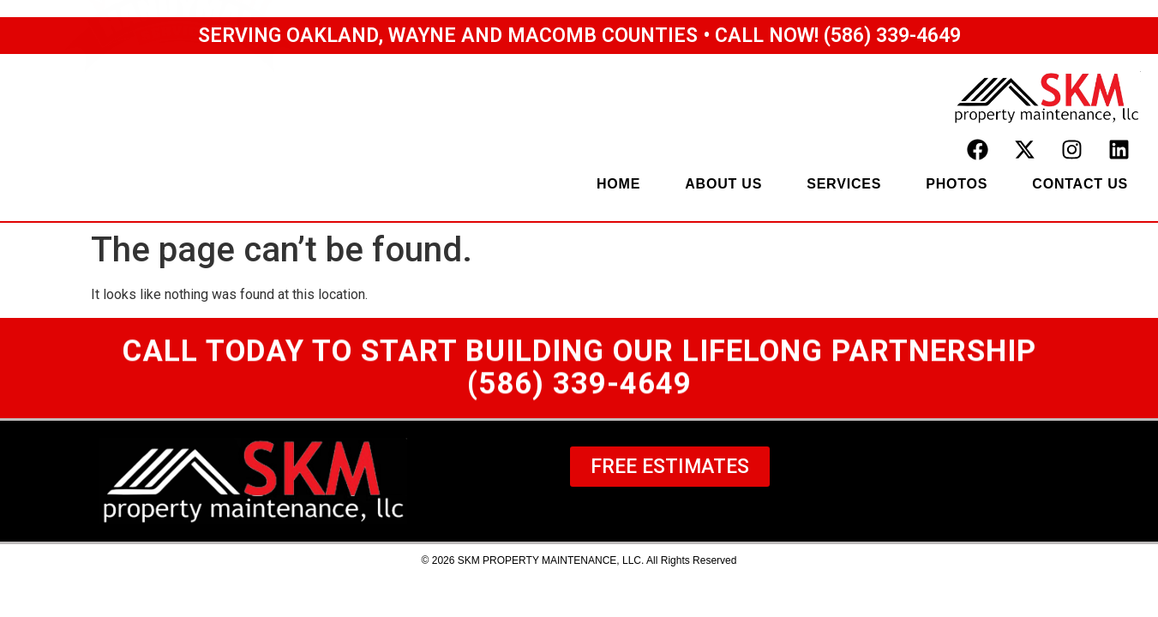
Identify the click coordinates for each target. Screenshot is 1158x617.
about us (723, 184)
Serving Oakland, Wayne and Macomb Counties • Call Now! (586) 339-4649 (579, 35)
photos (956, 184)
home (618, 184)
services (844, 184)
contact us (1080, 184)
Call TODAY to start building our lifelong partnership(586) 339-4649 (579, 371)
